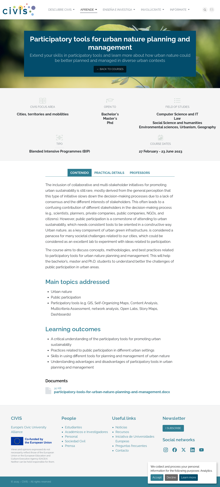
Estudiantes (73, 427)
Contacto (122, 450)
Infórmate (178, 9)
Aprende (87, 9)
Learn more (188, 477)
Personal (71, 436)
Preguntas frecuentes (131, 446)
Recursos (122, 432)
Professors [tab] (140, 173)
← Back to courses (110, 69)
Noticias (121, 427)
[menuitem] (61, 9)
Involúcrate (151, 9)
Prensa (70, 446)
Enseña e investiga (118, 9)
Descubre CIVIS (60, 9)
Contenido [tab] (79, 173)
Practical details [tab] (109, 173)
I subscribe (173, 428)
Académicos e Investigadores (86, 432)
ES (211, 9)
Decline (171, 477)
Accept (157, 477)
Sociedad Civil (75, 441)
